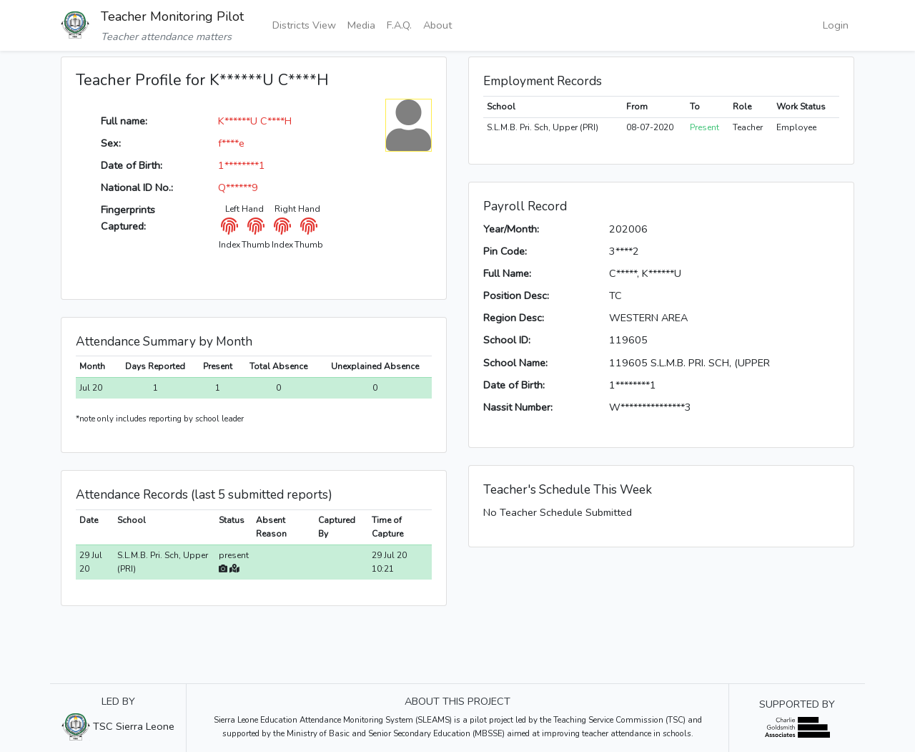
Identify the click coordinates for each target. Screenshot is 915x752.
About (437, 25)
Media (361, 25)
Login (836, 25)
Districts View (304, 25)
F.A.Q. (399, 25)
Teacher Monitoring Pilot (172, 16)
